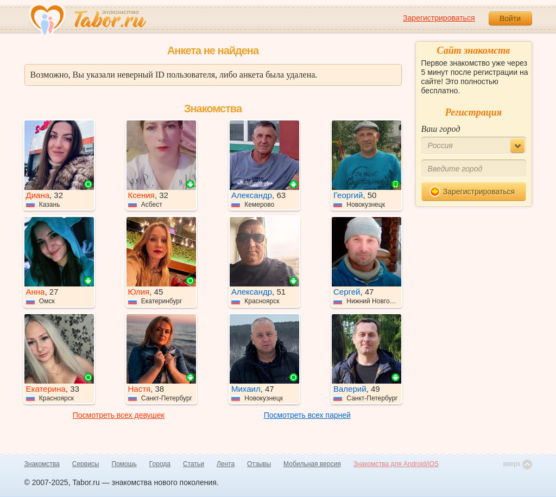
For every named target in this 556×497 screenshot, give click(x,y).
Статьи (193, 464)
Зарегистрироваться (439, 18)
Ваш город (440, 128)
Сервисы (85, 464)
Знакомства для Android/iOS (396, 464)
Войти (510, 18)
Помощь (124, 464)
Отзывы (259, 464)
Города (159, 464)
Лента (226, 464)
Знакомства (42, 464)
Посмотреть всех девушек (119, 415)
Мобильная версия (312, 464)
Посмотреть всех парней (307, 415)
